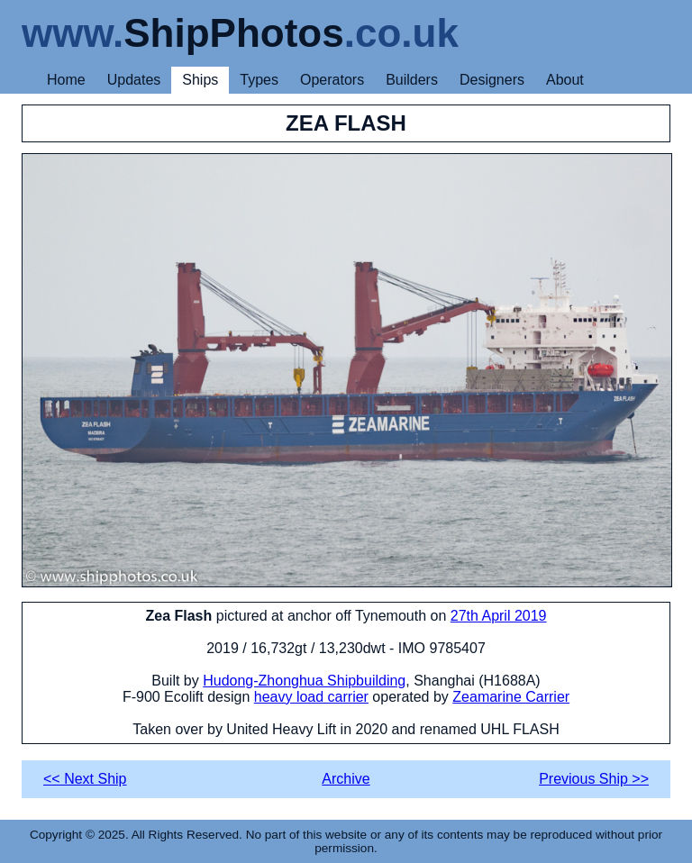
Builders (412, 79)
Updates (134, 79)
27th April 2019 (499, 615)
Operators (332, 79)
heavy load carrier (311, 696)
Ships (200, 79)
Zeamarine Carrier (510, 696)
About (565, 79)
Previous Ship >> (594, 778)
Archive (345, 778)
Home (66, 79)
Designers (492, 79)
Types (259, 79)
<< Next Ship (85, 778)
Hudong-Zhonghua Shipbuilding (304, 680)
